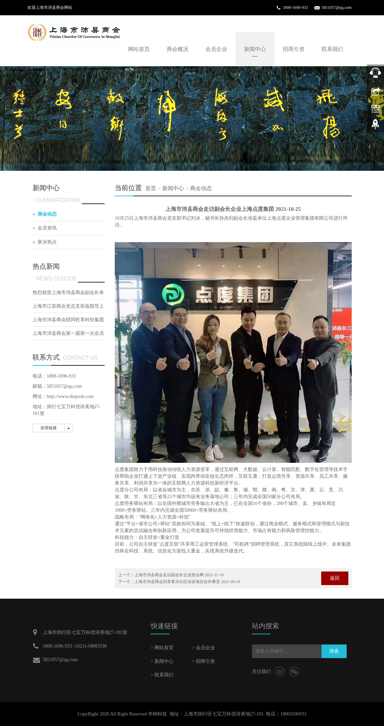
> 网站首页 (162, 647)
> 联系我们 (162, 674)
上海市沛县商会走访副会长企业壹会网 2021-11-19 (179, 575)
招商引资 (294, 49)
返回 (335, 578)
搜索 (334, 651)
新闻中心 (255, 49)
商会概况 (177, 49)
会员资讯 (47, 228)
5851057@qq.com (337, 7)
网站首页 (139, 49)
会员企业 (216, 49)
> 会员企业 (203, 647)
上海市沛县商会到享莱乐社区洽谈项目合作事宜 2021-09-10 (187, 581)
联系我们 (332, 49)
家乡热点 (47, 241)
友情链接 (48, 427)
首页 (150, 188)
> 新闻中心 (162, 661)
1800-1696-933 (295, 7)
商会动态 (201, 188)
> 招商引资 (203, 661)
